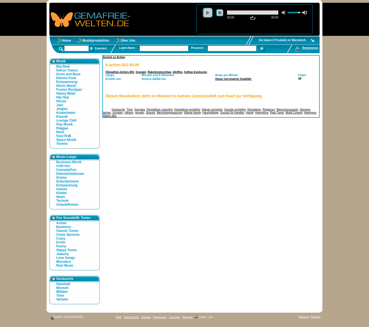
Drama (61, 177)
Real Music (65, 265)
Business (63, 227)
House (61, 101)
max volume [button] (304, 12)
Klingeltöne (254, 109)
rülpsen (128, 112)
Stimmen (305, 109)
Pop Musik (64, 124)
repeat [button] (252, 17)
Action (61, 223)
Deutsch (304, 316)
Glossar (146, 317)
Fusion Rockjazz (69, 90)
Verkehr (62, 299)
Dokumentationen (70, 174)
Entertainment (67, 181)
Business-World (68, 162)
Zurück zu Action (114, 57)
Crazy (60, 238)
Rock (60, 132)
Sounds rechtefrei (235, 109)
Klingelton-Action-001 (120, 72)
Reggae (62, 128)
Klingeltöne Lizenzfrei (160, 109)
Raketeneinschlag (159, 72)
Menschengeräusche (169, 112)
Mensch (62, 288)
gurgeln (139, 112)
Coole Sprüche (68, 235)
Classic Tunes (67, 231)
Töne (130, 109)
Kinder (61, 193)
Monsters (63, 262)
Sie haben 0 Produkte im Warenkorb (282, 40)
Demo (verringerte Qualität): (233, 79)
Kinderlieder (66, 113)
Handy (250, 112)
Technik (62, 201)
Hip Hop (62, 97)
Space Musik (66, 140)
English (315, 316)
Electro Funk (66, 78)
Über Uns (128, 40)
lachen (107, 112)
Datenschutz (131, 317)
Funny (61, 246)
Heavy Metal (65, 93)
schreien (118, 112)
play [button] (207, 12)
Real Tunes (277, 112)
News (60, 197)
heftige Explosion (195, 72)
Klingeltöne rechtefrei (187, 109)
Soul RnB (63, 136)
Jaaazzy (62, 254)
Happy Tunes (66, 250)
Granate (141, 72)
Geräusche (118, 109)
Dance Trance (67, 70)
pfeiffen (178, 72)
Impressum (160, 317)
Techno (62, 144)
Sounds (150, 112)
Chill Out (63, 166)
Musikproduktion (95, 40)
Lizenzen (174, 317)
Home (66, 40)
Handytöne (261, 112)
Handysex (310, 112)
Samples (139, 109)
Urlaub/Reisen (67, 205)
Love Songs (65, 258)
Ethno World (66, 86)
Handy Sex (109, 115)
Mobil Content (294, 112)
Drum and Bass (68, 74)
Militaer (62, 292)
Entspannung (66, 82)
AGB (118, 317)
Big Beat (63, 66)
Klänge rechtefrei (212, 109)
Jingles (62, 109)
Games (61, 189)
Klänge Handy (192, 112)
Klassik (62, 117)
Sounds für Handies (232, 112)
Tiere (60, 295)
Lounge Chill (66, 120)
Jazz (59, 105)
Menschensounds (287, 109)
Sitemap (187, 317)
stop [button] (220, 13)
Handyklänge (210, 112)
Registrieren (310, 47)
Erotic (61, 242)
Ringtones (269, 109)
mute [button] (284, 12)
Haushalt (63, 284)
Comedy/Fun (66, 170)
